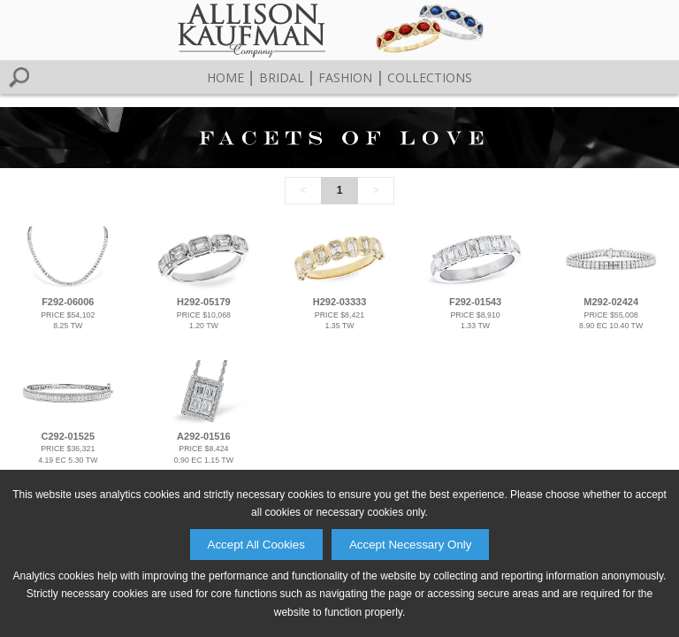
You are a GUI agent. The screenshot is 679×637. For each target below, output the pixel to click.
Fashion (345, 77)
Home (225, 77)
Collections (429, 77)
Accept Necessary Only (410, 544)
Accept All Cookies (256, 544)
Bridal (281, 77)
